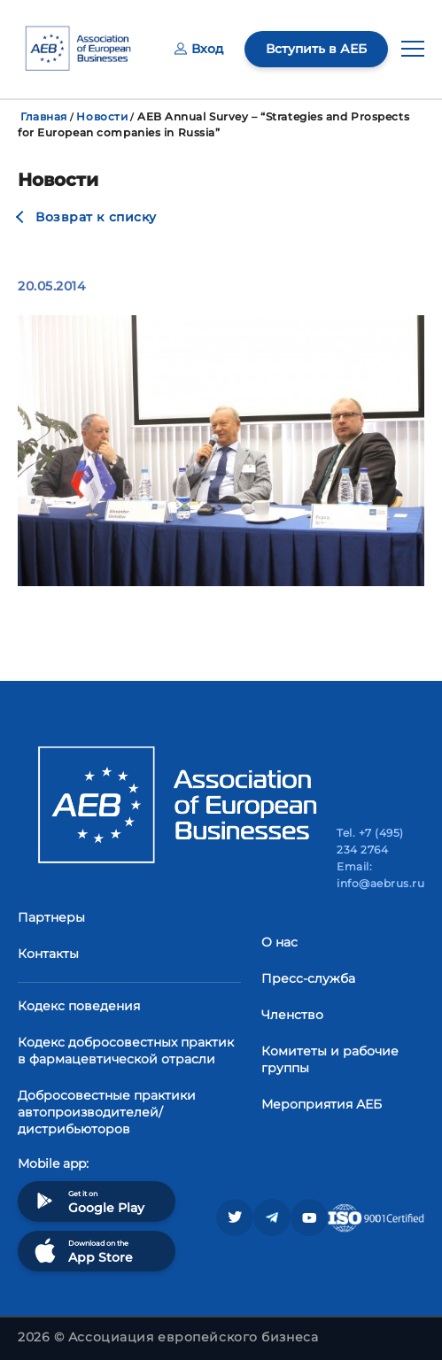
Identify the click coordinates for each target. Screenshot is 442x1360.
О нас (279, 942)
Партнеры (51, 917)
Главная (43, 116)
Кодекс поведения (79, 1006)
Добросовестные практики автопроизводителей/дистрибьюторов (107, 1112)
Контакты (48, 954)
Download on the (82, 1250)
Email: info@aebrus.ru (380, 875)
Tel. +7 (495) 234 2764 (370, 841)
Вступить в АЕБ (316, 49)
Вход (198, 49)
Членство (292, 1015)
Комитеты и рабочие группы (330, 1059)
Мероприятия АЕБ (321, 1104)
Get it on (87, 1201)
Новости (102, 116)
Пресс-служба (308, 978)
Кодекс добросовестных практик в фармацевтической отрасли (126, 1050)
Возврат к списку (96, 217)
